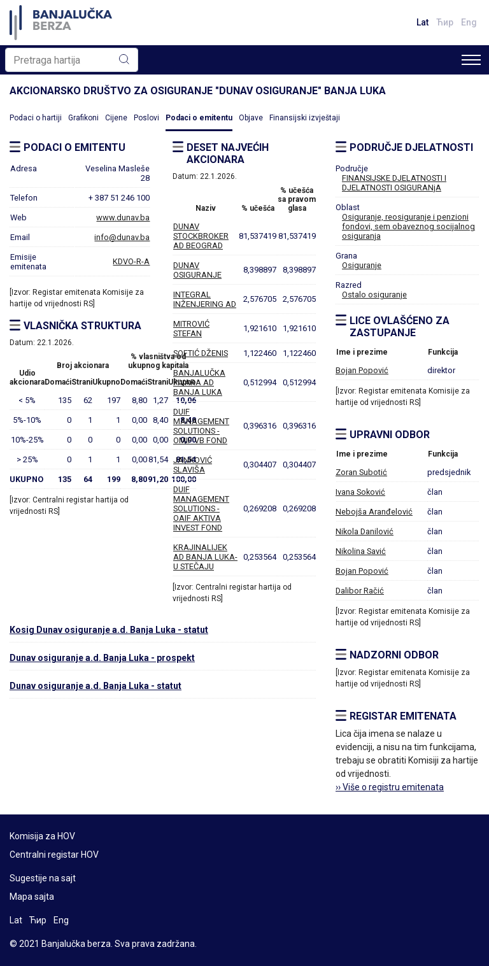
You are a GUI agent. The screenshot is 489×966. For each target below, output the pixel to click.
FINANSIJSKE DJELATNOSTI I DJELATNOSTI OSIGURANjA (394, 182)
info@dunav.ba (122, 237)
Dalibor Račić (360, 590)
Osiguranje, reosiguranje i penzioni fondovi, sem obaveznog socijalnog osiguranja (408, 226)
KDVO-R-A (131, 261)
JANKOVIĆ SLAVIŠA (192, 464)
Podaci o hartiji (36, 117)
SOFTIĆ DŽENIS (200, 353)
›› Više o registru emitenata (390, 787)
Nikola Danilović (364, 531)
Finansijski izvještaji (304, 117)
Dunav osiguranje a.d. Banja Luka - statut (95, 686)
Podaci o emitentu (199, 117)
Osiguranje (361, 265)
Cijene (116, 117)
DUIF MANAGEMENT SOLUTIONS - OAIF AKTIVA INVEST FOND (201, 508)
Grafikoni (83, 117)
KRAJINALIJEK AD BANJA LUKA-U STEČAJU (205, 557)
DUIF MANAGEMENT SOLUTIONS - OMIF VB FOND (201, 426)
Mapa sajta (32, 896)
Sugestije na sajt (43, 878)
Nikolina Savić (361, 551)
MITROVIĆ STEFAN (191, 328)
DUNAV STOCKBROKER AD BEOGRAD (201, 236)
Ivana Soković (360, 492)
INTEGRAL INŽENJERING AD (204, 299)
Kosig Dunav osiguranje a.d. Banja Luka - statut (109, 630)
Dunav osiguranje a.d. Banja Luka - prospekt (102, 658)
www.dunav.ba (123, 217)
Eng (469, 22)
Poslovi (146, 117)
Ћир (444, 22)
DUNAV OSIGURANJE (197, 270)
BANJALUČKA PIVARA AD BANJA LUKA (199, 382)
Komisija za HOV (42, 836)
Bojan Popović (362, 370)
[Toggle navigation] (471, 60)
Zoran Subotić (361, 472)
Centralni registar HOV (54, 854)
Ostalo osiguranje (374, 294)
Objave (251, 117)
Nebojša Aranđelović (374, 511)
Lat (422, 22)
